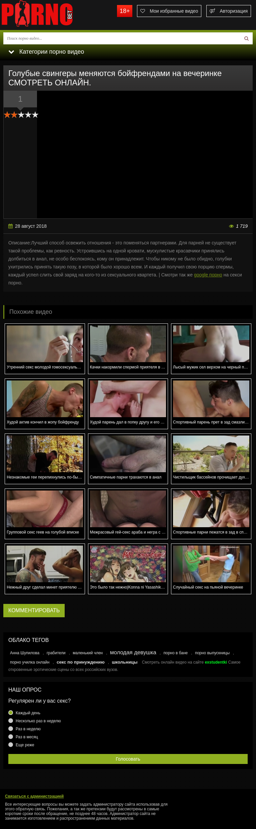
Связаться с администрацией (34, 796)
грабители (56, 653)
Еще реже (25, 745)
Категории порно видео (46, 51)
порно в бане (175, 653)
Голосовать (128, 759)
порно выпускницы (212, 653)
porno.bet (50, 15)
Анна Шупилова (24, 653)
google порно (208, 274)
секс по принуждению (81, 662)
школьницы (124, 662)
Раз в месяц (27, 737)
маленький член (88, 653)
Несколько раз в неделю (38, 721)
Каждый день (28, 713)
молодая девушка (133, 652)
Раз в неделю (28, 729)
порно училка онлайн (29, 662)
